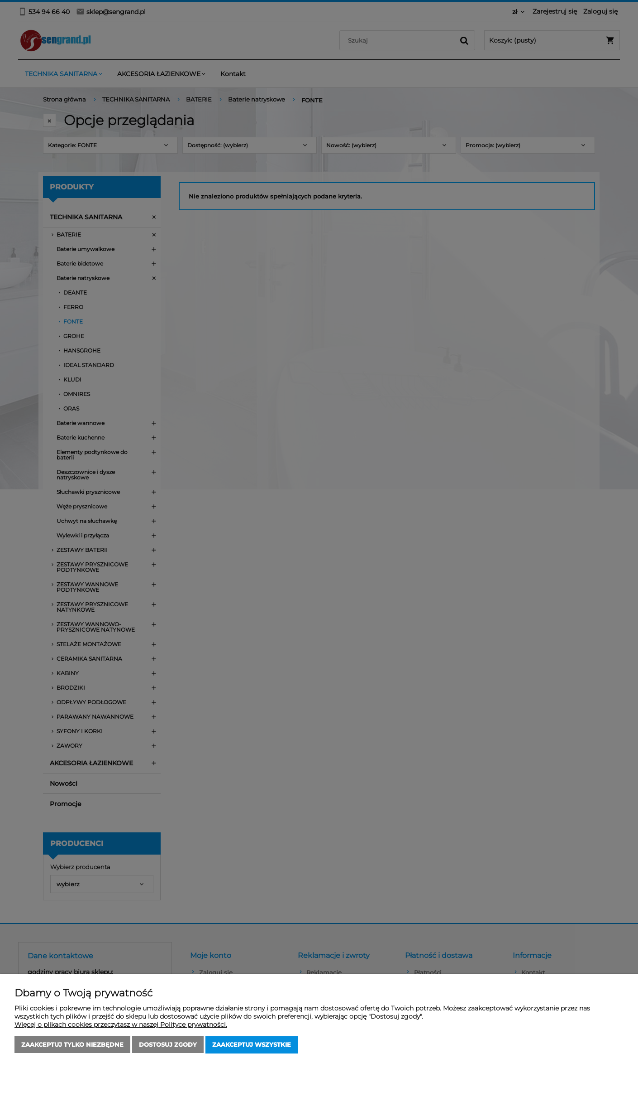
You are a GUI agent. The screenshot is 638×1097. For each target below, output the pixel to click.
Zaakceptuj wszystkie (251, 1045)
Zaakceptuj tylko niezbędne (72, 1045)
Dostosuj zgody (168, 1045)
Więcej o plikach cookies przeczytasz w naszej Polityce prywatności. (120, 1025)
